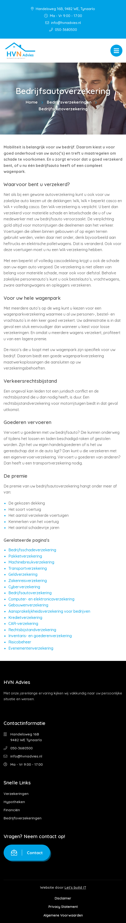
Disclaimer (63, 898)
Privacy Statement (63, 907)
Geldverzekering (22, 574)
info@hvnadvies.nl (63, 22)
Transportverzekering (27, 568)
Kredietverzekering (25, 617)
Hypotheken (14, 802)
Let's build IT (75, 887)
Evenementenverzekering (30, 648)
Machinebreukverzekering (31, 562)
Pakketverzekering (25, 556)
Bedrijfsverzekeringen (69, 102)
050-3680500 (63, 29)
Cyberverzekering (24, 586)
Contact (27, 853)
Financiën (12, 810)
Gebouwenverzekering (28, 605)
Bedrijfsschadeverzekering (32, 549)
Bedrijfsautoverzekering (30, 592)
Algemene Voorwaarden (63, 915)
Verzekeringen (16, 793)
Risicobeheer (19, 642)
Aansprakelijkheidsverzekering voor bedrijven (49, 611)
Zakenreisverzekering (27, 580)
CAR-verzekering (23, 623)
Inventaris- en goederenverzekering (40, 635)
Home (32, 102)
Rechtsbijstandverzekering (32, 629)
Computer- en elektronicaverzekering (41, 599)
